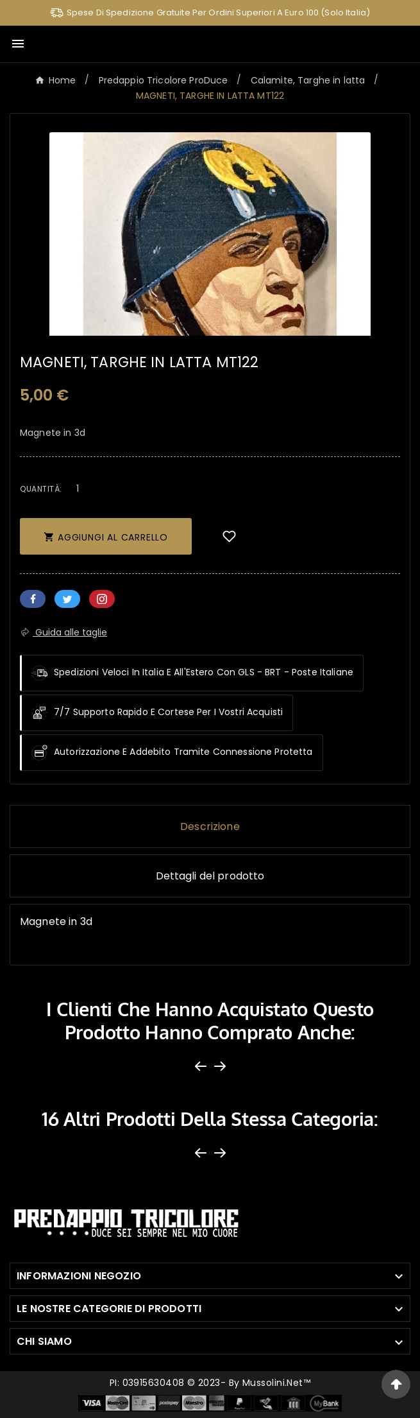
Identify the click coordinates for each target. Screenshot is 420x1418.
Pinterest (102, 599)
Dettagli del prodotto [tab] (210, 876)
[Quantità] (78, 488)
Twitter (67, 599)
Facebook (33, 599)
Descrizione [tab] (210, 826)
